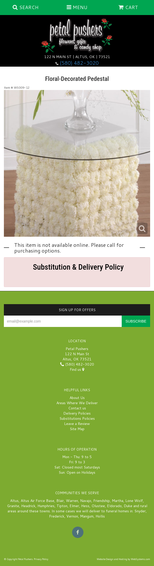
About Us (77, 397)
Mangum (87, 516)
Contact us (77, 408)
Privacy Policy (41, 559)
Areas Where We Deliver (77, 403)
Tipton (62, 505)
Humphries (46, 505)
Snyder (140, 511)
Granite (13, 505)
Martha (117, 500)
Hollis (100, 516)
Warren (72, 500)
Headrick (28, 505)
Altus (14, 500)
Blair (60, 500)
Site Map (77, 428)
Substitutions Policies (77, 418)
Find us (77, 369)
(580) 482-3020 (79, 62)
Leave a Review (77, 423)
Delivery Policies (77, 413)
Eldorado (114, 505)
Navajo (85, 500)
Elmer (74, 505)
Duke (128, 505)
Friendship (101, 500)
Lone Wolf (134, 500)
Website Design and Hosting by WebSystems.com (123, 559)
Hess (85, 505)
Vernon (72, 516)
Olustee (98, 505)
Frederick (56, 516)
